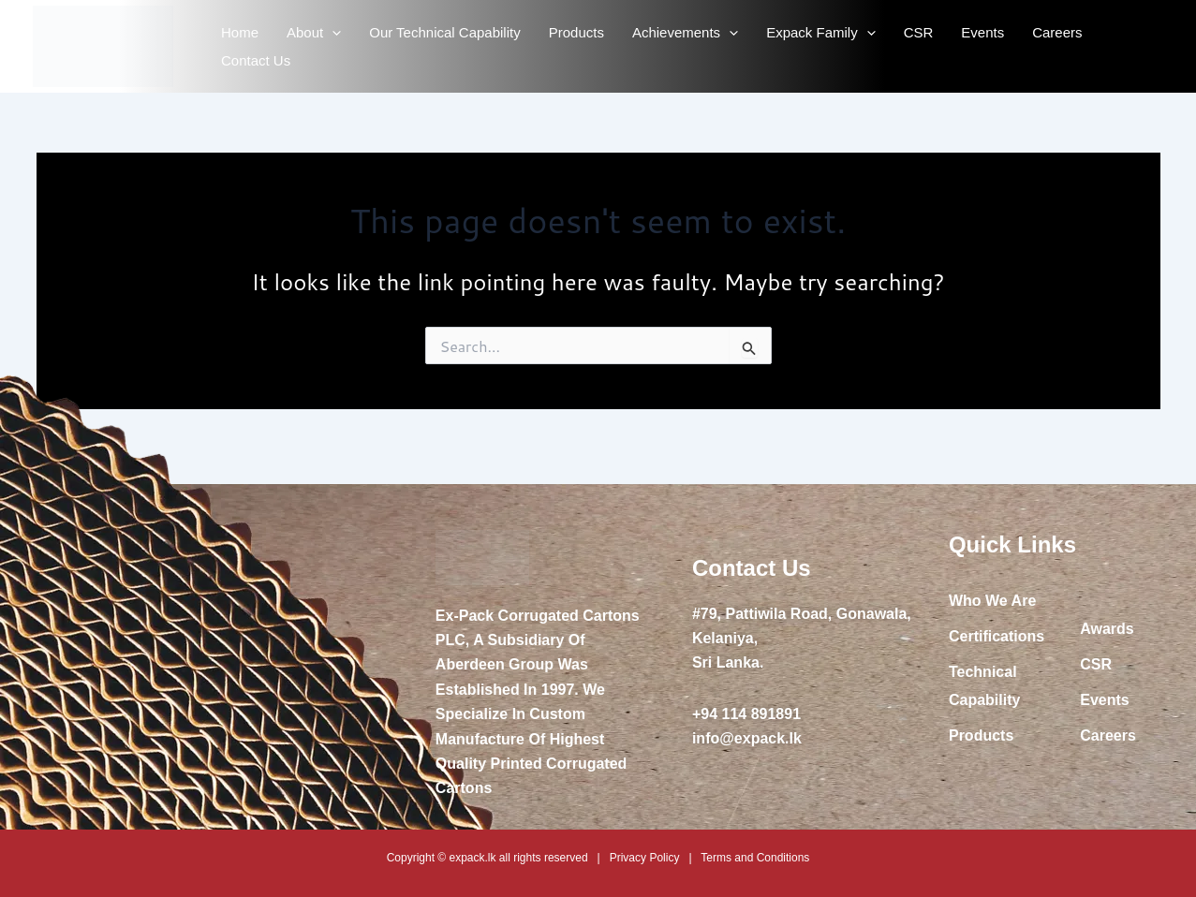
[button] (332, 33)
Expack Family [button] (821, 33)
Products (576, 32)
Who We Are (992, 601)
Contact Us (255, 60)
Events (982, 32)
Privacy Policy (645, 857)
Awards (1107, 629)
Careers (1057, 32)
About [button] (314, 33)
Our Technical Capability (444, 32)
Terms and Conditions (755, 857)
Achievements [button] (685, 33)
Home (239, 32)
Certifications (996, 636)
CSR (919, 32)
